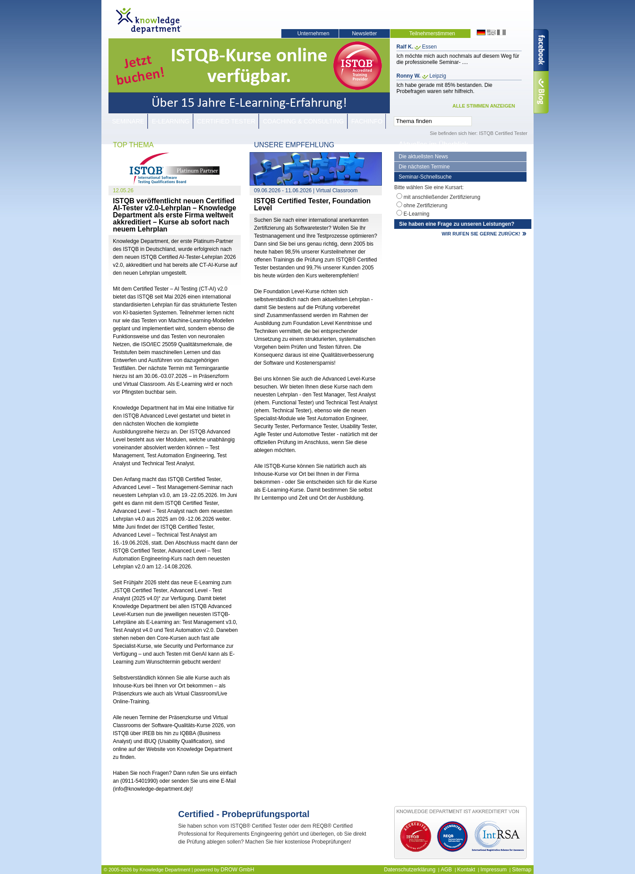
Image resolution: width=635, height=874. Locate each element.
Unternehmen (313, 33)
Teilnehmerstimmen (432, 33)
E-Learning (171, 121)
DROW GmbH (237, 870)
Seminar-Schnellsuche (425, 177)
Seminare (128, 121)
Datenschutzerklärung (410, 870)
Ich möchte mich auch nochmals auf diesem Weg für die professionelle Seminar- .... (457, 59)
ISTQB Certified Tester (503, 133)
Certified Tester (226, 121)
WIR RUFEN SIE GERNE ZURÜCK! (481, 233)
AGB (446, 870)
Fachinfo (367, 121)
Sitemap (521, 870)
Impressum (494, 870)
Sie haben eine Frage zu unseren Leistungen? (456, 224)
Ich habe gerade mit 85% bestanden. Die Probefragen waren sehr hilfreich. (444, 88)
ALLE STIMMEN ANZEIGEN (483, 105)
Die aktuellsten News (423, 156)
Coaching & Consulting (303, 121)
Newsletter (364, 33)
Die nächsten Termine (424, 167)
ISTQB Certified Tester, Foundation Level (312, 204)
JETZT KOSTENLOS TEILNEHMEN (332, 854)
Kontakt (466, 870)
